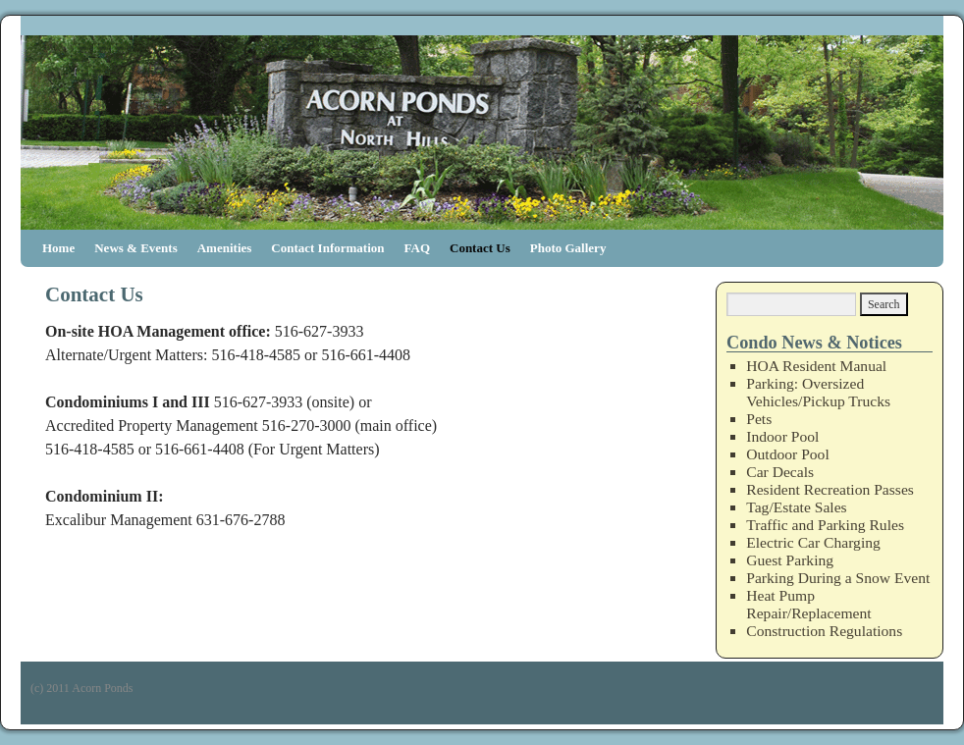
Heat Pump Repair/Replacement (808, 604)
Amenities (224, 247)
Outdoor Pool (787, 454)
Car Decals (780, 471)
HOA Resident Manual (816, 365)
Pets (759, 418)
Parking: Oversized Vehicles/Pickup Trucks (818, 392)
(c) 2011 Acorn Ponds (82, 688)
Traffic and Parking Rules (825, 524)
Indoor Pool (782, 436)
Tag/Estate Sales (796, 507)
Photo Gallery (568, 247)
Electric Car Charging (813, 542)
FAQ (417, 247)
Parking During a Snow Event (838, 577)
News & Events (136, 247)
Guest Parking (789, 560)
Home (58, 247)
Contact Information (327, 247)
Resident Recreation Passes (830, 489)
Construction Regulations (824, 630)
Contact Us (480, 247)
